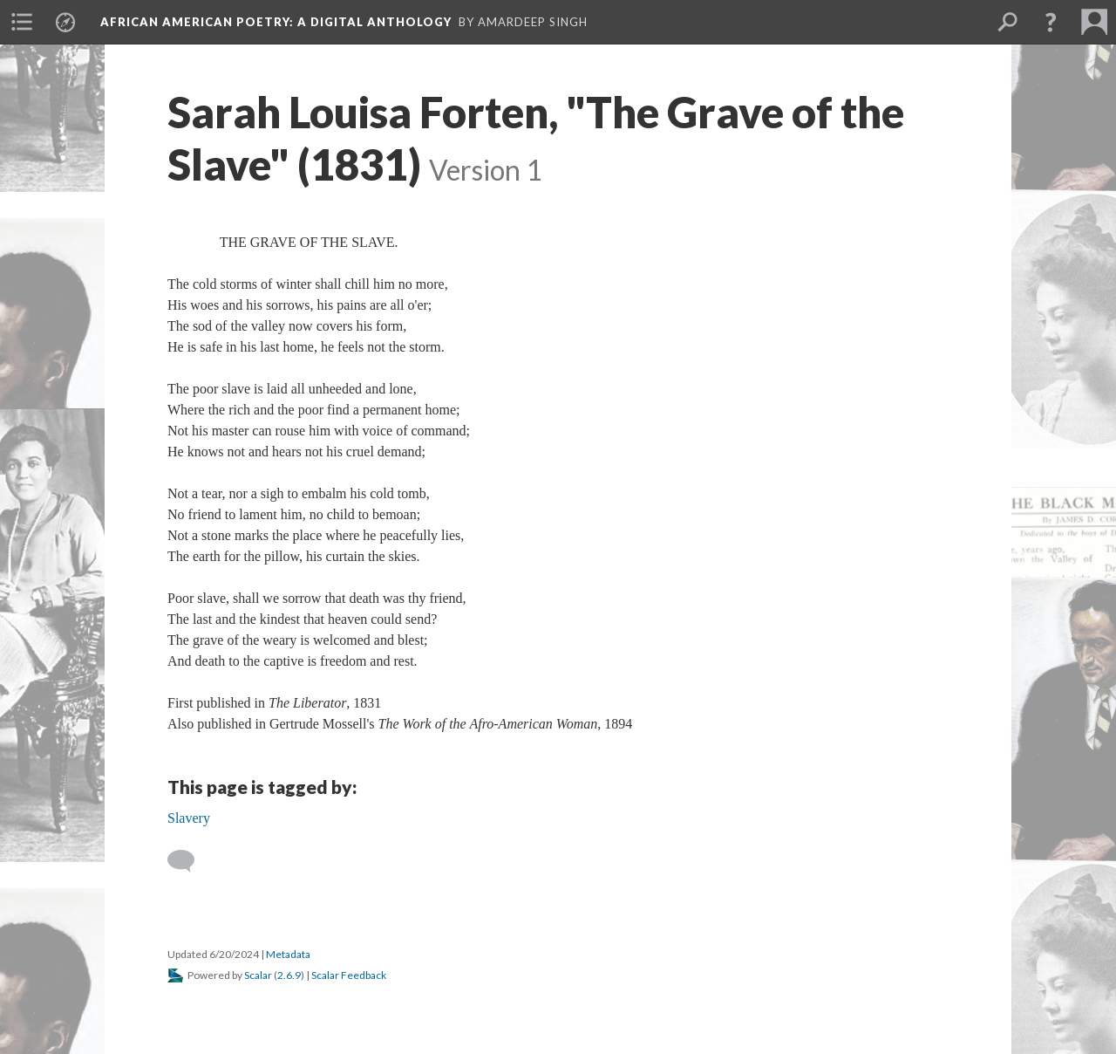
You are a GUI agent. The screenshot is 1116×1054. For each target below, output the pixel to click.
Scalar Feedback (348, 975)
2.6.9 (289, 975)
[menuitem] (22, 22)
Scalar (258, 975)
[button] (1050, 22)
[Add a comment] (188, 861)
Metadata (288, 954)
